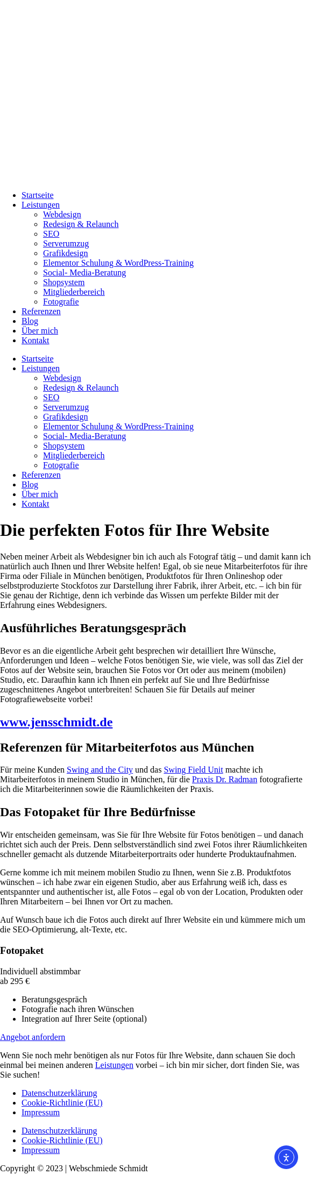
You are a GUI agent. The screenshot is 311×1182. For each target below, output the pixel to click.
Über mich (40, 330)
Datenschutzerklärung (59, 1093)
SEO (51, 233)
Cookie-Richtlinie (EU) (62, 1102)
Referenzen (41, 311)
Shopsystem (63, 282)
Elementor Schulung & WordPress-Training (118, 262)
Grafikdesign (65, 253)
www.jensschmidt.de (56, 722)
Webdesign (62, 214)
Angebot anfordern (32, 1037)
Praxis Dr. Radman (224, 779)
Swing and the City (100, 769)
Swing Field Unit (193, 769)
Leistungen (41, 204)
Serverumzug (66, 243)
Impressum (41, 1112)
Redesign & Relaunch (80, 224)
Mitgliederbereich (74, 291)
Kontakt (36, 340)
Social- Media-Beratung (84, 272)
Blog (30, 320)
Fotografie (61, 301)
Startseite (38, 195)
